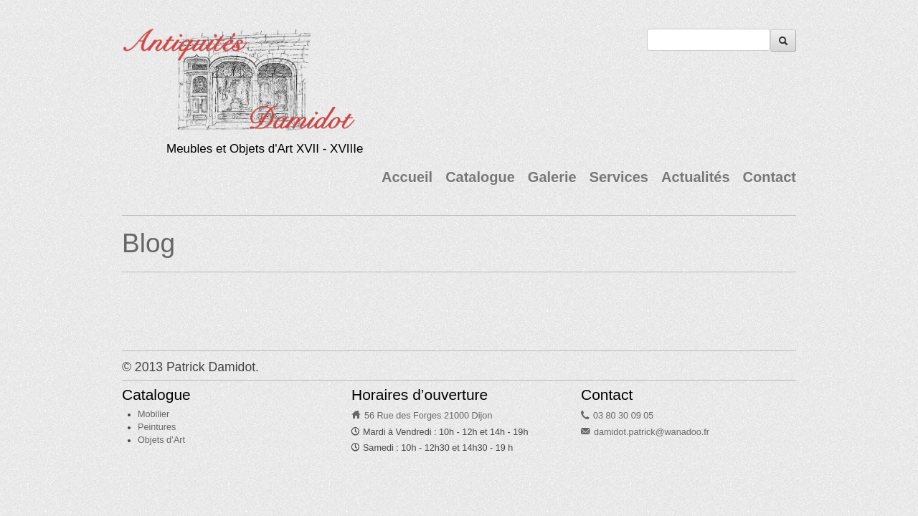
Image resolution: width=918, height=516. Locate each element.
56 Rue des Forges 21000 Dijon (428, 416)
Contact (769, 177)
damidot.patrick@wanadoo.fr (651, 432)
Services (619, 177)
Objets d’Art (161, 440)
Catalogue (480, 177)
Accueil (407, 177)
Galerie (552, 177)
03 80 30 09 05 (623, 416)
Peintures (157, 427)
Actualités (695, 177)
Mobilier (153, 414)
